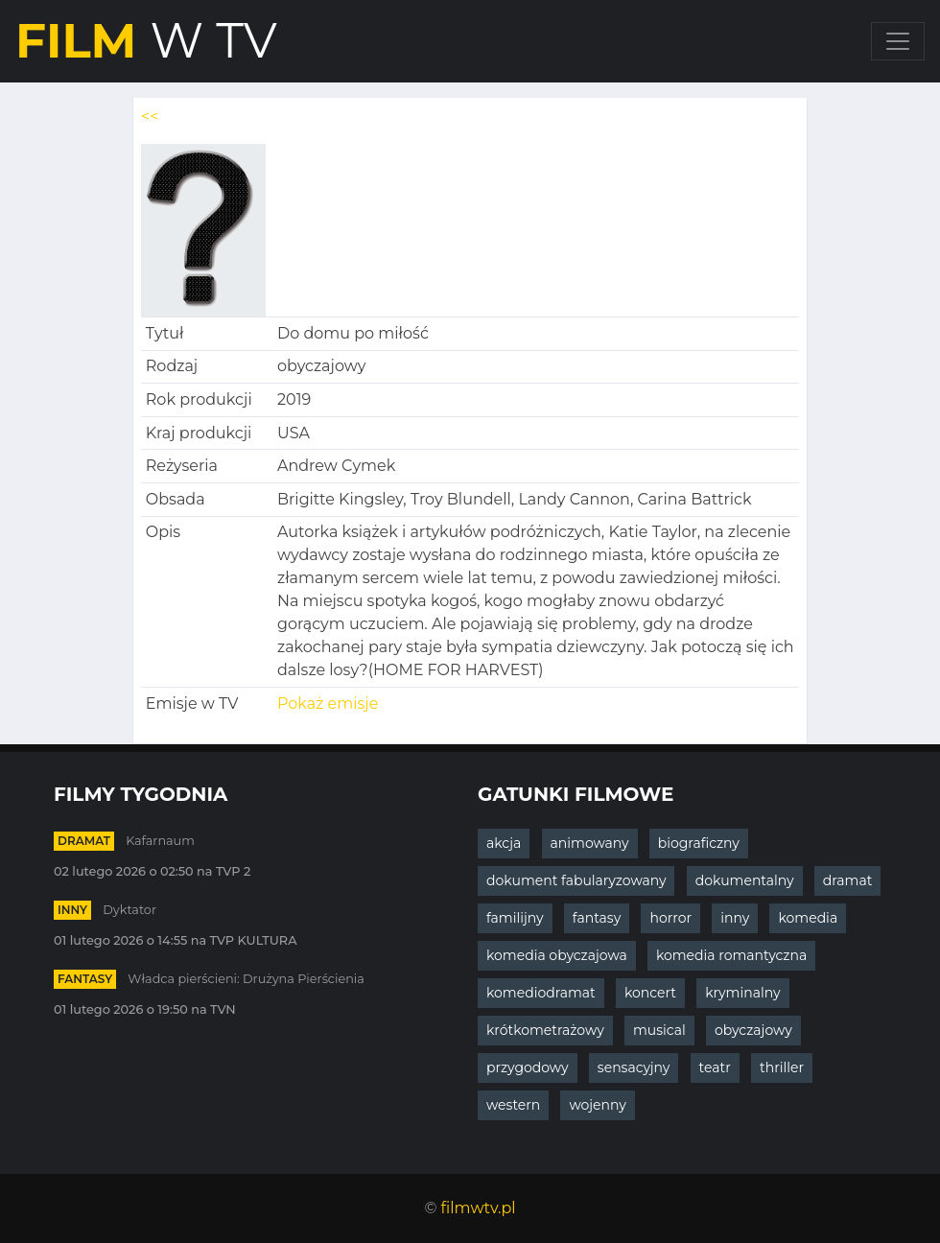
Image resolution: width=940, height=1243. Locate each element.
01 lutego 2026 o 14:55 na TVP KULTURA (175, 940)
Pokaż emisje (327, 703)
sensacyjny (634, 1067)
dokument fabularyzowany (576, 880)
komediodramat (541, 992)
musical (659, 1030)
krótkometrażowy (545, 1030)
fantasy (85, 979)
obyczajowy (753, 1030)
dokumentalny (744, 880)
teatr (715, 1067)
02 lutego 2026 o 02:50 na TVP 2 (152, 871)
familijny (515, 917)
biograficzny (699, 843)
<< (149, 116)
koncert (650, 992)
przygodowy (527, 1067)
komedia (807, 917)
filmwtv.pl (478, 1208)
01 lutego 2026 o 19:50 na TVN (145, 1009)
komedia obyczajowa (556, 955)
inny (72, 910)
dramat (84, 840)
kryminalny (742, 992)
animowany (590, 843)
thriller (782, 1067)
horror (670, 917)
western (513, 1105)
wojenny (597, 1105)
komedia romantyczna (731, 955)
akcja (503, 843)
